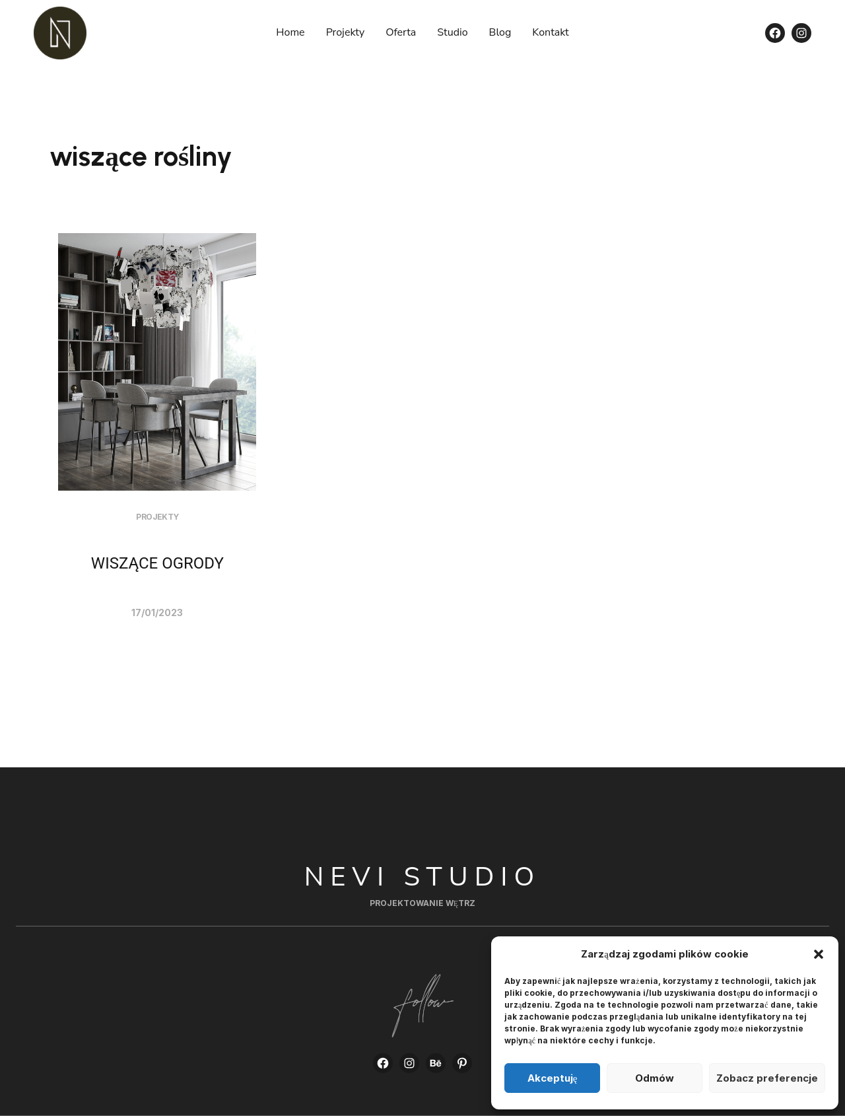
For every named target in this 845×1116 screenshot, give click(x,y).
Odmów (654, 1078)
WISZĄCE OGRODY (157, 563)
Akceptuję (552, 1078)
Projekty (157, 517)
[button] (818, 954)
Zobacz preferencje (767, 1078)
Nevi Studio (422, 877)
